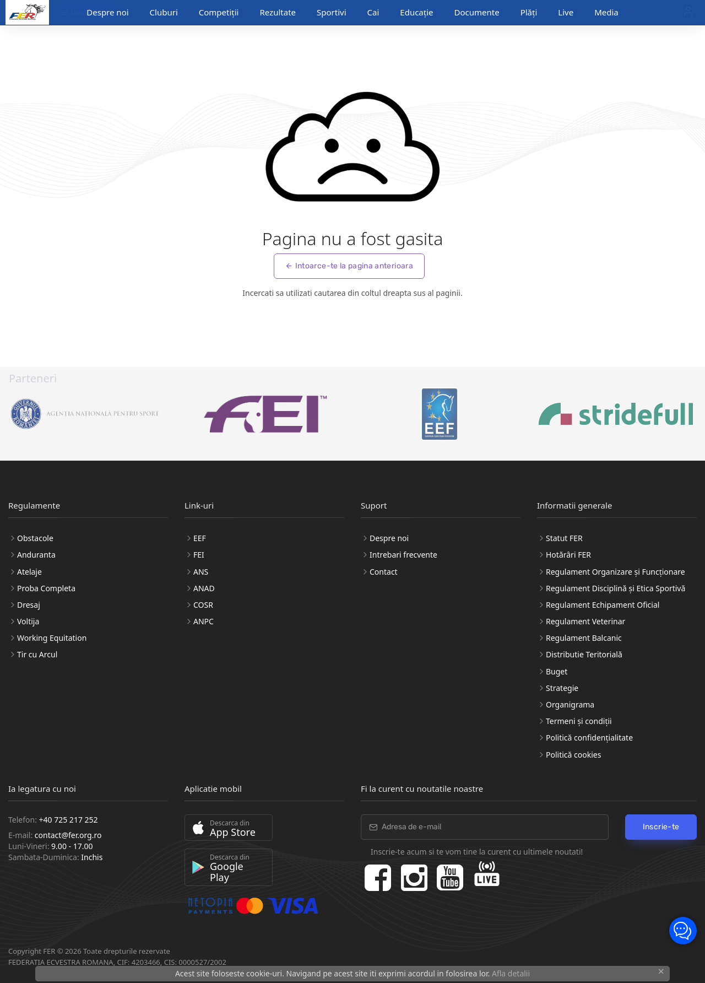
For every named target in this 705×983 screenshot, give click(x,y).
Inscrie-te (661, 826)
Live (565, 12)
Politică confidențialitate (589, 737)
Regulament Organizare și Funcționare (615, 571)
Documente (477, 12)
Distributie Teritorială (584, 654)
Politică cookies (573, 754)
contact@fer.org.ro (68, 835)
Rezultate (277, 12)
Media (606, 12)
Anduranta (36, 554)
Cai (373, 12)
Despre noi (389, 538)
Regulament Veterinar (585, 621)
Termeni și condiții (579, 721)
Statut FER (564, 538)
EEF (199, 538)
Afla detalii (511, 973)
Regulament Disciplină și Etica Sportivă (615, 588)
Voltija (28, 621)
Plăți (529, 12)
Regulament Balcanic (584, 638)
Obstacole (35, 538)
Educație (416, 12)
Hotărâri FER (568, 554)
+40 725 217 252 (68, 819)
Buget (556, 671)
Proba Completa (46, 588)
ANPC (203, 621)
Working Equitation (51, 638)
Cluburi (164, 12)
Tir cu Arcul (37, 654)
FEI (198, 554)
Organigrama (570, 704)
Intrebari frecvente (403, 554)
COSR (203, 604)
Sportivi (331, 12)
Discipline (81, 12)
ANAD (204, 588)
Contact (384, 571)
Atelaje (29, 571)
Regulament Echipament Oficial (602, 604)
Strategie (562, 688)
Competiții (219, 12)
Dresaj (28, 604)
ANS (200, 571)
